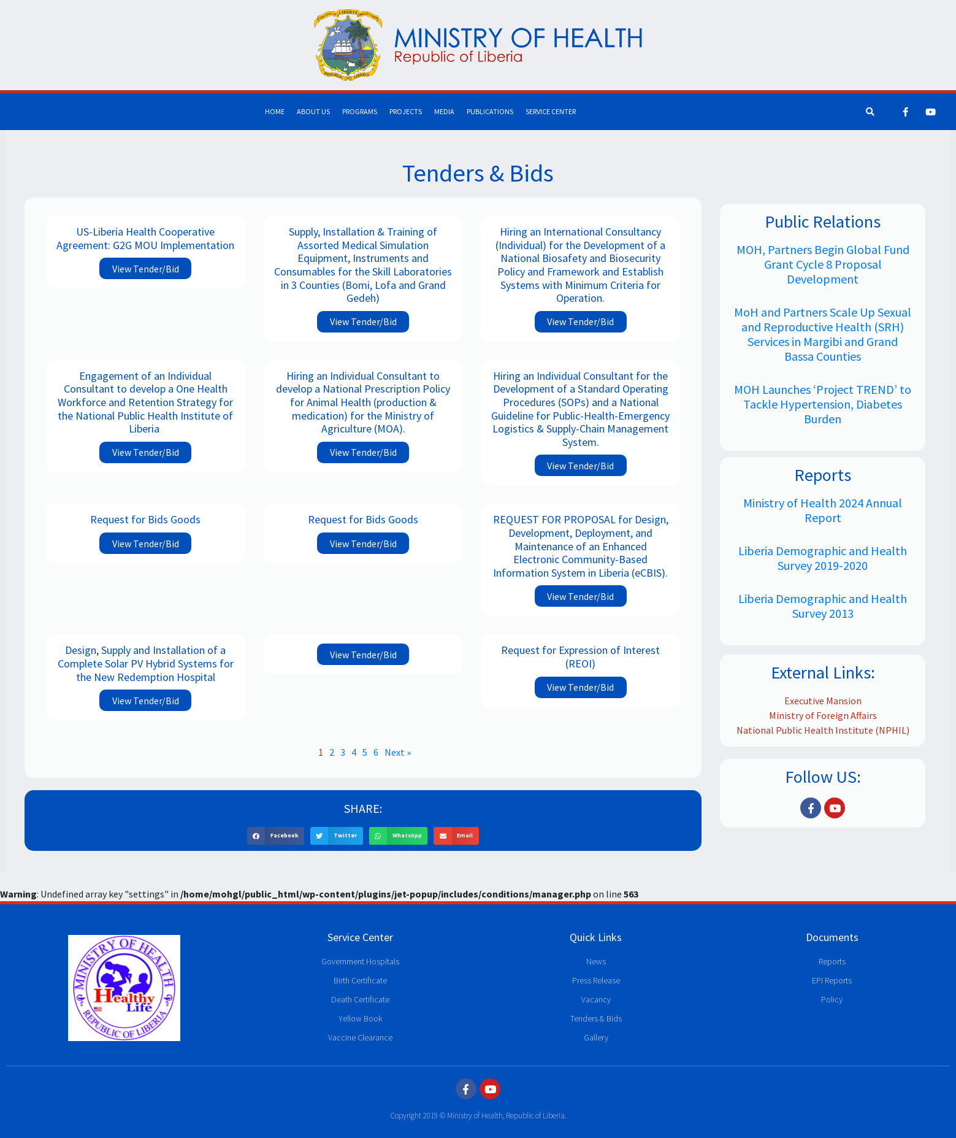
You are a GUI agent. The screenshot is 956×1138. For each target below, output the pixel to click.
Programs (359, 111)
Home (275, 111)
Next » (397, 752)
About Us (313, 111)
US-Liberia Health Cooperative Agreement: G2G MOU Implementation (145, 238)
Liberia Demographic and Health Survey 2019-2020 (822, 558)
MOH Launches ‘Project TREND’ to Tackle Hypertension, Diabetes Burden (822, 404)
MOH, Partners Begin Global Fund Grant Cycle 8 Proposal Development (822, 264)
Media (444, 111)
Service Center (551, 111)
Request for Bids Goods (145, 519)
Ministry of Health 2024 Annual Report (822, 510)
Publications (490, 111)
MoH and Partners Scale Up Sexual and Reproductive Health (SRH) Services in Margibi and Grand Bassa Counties (822, 334)
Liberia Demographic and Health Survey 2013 (822, 606)
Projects (405, 111)
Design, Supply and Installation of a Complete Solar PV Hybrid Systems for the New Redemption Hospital (146, 663)
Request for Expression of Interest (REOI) (580, 657)
